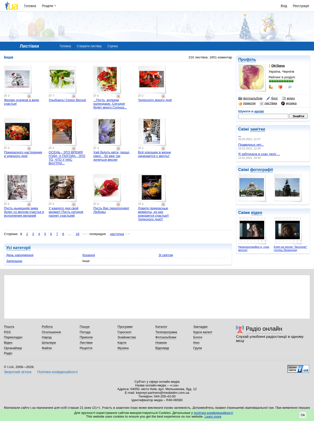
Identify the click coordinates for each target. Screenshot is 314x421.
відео (288, 98)
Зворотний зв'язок (17, 372)
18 (77, 234)
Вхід (284, 6)
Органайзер (13, 348)
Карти (122, 342)
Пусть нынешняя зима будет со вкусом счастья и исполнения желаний (24, 211)
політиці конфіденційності (213, 413)
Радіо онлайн (264, 328)
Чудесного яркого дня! (155, 100)
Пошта (9, 327)
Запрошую (14, 261)
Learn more (213, 416)
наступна (117, 234)
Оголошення (51, 332)
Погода (85, 332)
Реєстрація (301, 6)
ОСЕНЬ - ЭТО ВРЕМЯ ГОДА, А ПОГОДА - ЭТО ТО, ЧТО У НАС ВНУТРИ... (67, 157)
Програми (125, 327)
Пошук (85, 327)
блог (272, 98)
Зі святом (165, 255)
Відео (8, 342)
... (239, 135)
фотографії (261, 169)
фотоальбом (250, 98)
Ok (303, 415)
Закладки (200, 327)
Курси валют (202, 332)
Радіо (8, 353)
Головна (30, 6)
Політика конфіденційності (57, 372)
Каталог (161, 327)
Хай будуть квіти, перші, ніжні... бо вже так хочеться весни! (111, 155)
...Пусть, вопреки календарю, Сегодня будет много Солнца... (110, 103)
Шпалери (49, 342)
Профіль (247, 59)
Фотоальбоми (165, 337)
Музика (123, 348)
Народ (47, 337)
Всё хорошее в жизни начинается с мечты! (154, 154)
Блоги (197, 337)
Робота (47, 327)
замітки (257, 129)
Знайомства (127, 337)
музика (289, 103)
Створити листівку (89, 46)
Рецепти (86, 348)
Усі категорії (18, 247)
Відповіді (162, 348)
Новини (161, 342)
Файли (47, 348)
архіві (259, 111)
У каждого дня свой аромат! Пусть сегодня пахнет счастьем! (66, 211)
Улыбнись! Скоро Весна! (67, 100)
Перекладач (13, 337)
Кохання (88, 255)
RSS (7, 332)
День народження (20, 255)
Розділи (47, 6)
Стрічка (112, 46)
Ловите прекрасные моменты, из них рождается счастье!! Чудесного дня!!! (153, 213)
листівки (268, 103)
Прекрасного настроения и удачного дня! (23, 154)
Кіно (196, 342)
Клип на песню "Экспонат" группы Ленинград (290, 248)
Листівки (86, 342)
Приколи (86, 337)
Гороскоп (124, 332)
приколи (247, 103)
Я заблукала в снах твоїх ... (259, 154)
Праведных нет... (251, 144)
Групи (197, 348)
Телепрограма (166, 332)
